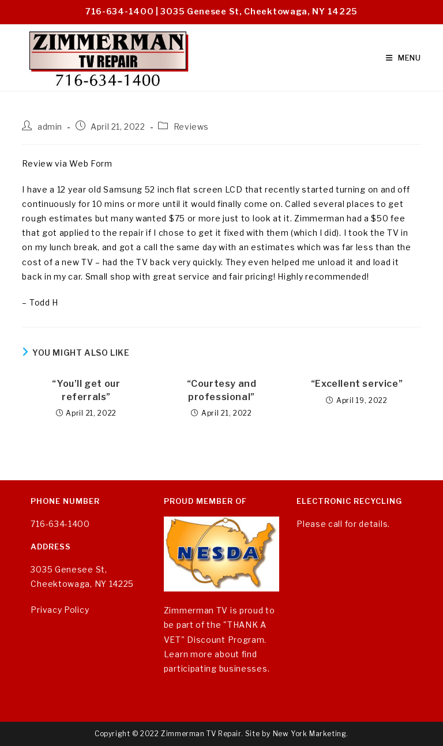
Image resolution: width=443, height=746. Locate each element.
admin (49, 126)
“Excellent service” (357, 383)
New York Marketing (310, 733)
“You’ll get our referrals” (86, 390)
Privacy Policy (60, 610)
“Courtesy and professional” (222, 390)
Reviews (191, 126)
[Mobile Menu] (403, 57)
